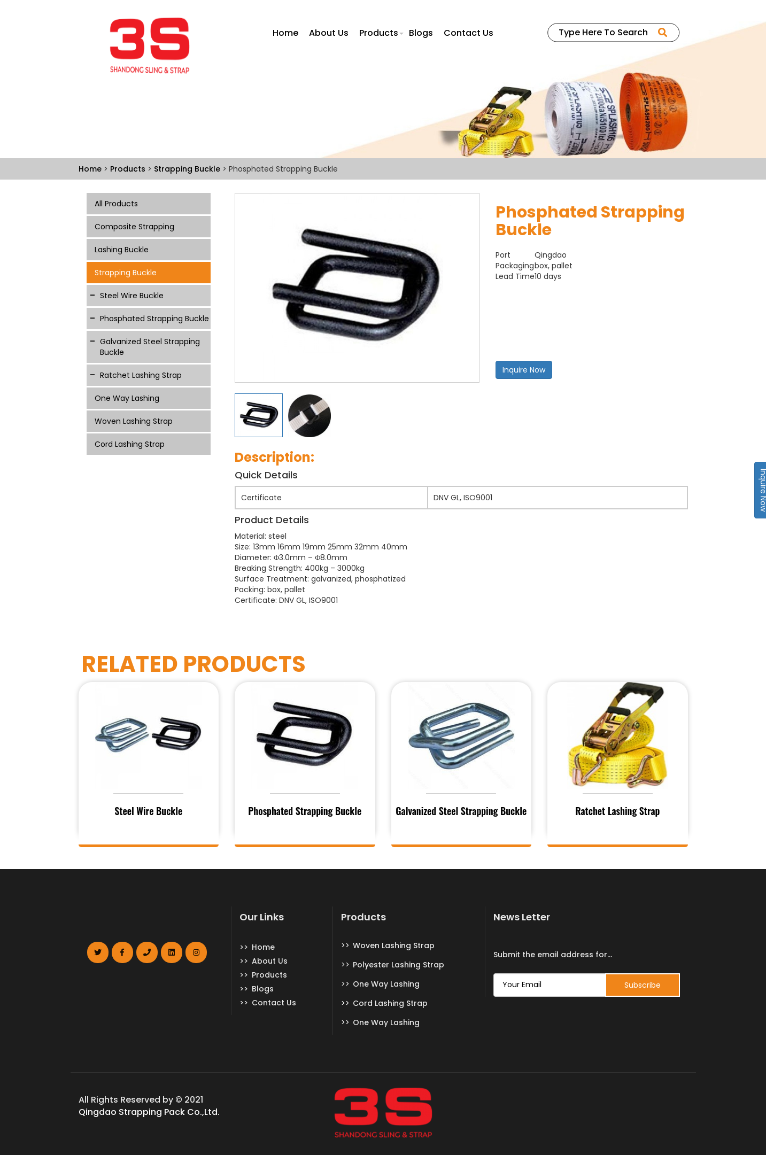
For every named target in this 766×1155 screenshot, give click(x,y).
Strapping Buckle (126, 272)
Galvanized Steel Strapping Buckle (150, 347)
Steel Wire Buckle (132, 295)
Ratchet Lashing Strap (141, 375)
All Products (116, 203)
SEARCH (661, 32)
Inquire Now (523, 370)
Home (285, 33)
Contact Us (468, 33)
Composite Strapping (134, 226)
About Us (329, 33)
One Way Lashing (127, 398)
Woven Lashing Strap (134, 421)
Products (378, 33)
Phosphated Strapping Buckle (154, 318)
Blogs (421, 33)
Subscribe (642, 985)
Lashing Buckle (122, 249)
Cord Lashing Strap (130, 444)
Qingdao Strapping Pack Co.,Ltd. (149, 1112)
